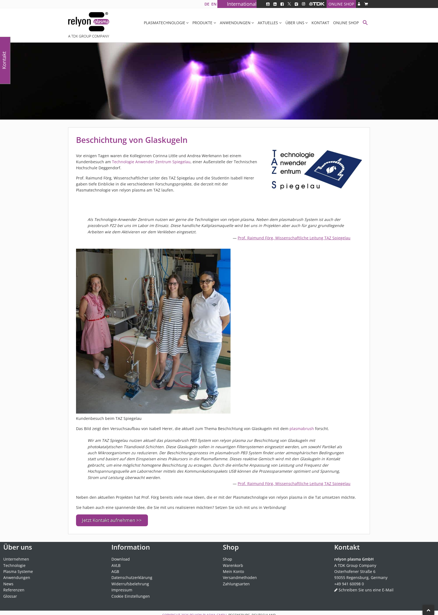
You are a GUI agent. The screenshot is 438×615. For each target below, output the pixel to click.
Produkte (202, 22)
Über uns (294, 22)
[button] (365, 23)
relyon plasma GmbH (208, 613)
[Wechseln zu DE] (206, 4)
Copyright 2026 (176, 613)
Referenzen (13, 587)
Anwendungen (235, 22)
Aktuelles (268, 22)
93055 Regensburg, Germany (361, 575)
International (242, 4)
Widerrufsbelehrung (130, 581)
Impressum (121, 587)
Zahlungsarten (236, 581)
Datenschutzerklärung (131, 575)
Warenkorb (233, 563)
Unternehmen (16, 556)
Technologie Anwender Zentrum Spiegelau (151, 161)
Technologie (14, 563)
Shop (227, 556)
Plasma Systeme (18, 569)
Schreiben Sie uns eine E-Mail (366, 587)
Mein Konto (233, 569)
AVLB (115, 563)
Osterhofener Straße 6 (354, 569)
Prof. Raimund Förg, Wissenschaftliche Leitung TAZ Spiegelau (294, 237)
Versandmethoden (240, 575)
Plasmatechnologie (164, 22)
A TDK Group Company (355, 563)
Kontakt (320, 22)
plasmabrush (302, 428)
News (8, 581)
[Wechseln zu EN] (213, 4)
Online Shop (341, 4)
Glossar (10, 593)
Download (120, 556)
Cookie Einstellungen (130, 593)
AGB (115, 569)
